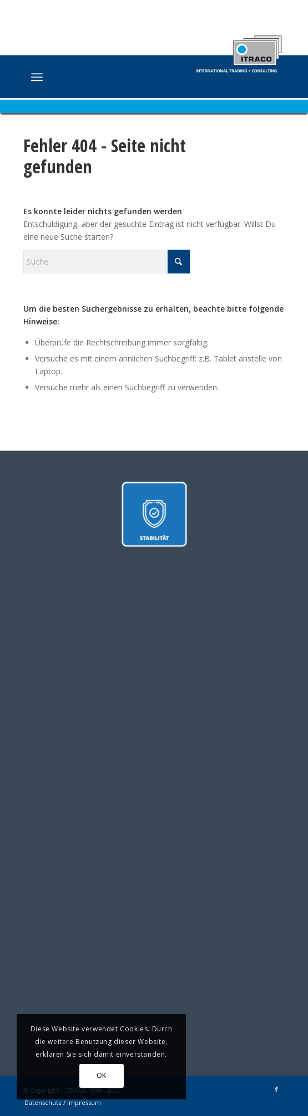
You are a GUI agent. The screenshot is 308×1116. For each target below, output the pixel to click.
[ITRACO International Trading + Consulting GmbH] (128, 78)
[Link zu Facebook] (276, 1089)
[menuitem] (37, 77)
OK (102, 1075)
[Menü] (37, 77)
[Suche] (106, 261)
